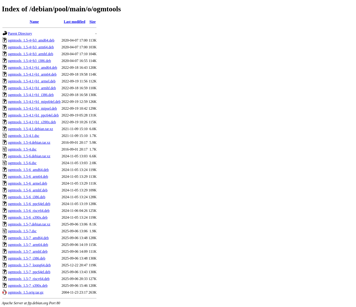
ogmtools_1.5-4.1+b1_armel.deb (31, 81)
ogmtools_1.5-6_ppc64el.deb (29, 204)
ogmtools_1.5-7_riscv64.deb (28, 279)
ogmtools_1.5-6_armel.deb (27, 183)
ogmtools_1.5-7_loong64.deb (29, 265)
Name (34, 22)
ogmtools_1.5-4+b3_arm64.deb (31, 47)
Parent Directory (20, 33)
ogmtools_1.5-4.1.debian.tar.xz (30, 129)
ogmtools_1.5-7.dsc (22, 231)
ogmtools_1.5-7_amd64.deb (28, 238)
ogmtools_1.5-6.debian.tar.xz (29, 156)
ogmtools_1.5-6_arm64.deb (28, 176)
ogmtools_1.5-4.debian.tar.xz (29, 142)
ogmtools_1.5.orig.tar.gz (25, 292)
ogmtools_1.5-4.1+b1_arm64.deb (32, 74)
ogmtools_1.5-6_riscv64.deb (28, 211)
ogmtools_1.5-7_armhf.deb (27, 251)
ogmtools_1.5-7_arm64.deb (28, 245)
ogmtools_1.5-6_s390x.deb (27, 217)
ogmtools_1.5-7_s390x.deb (27, 285)
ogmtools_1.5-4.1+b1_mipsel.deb (32, 108)
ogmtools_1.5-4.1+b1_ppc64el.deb (33, 115)
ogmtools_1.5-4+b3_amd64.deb (31, 40)
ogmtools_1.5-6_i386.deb (26, 197)
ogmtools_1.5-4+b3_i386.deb (29, 61)
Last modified (74, 22)
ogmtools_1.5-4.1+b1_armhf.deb (32, 88)
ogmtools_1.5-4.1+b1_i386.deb (31, 95)
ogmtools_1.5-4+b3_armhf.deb (30, 54)
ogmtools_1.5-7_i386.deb (26, 258)
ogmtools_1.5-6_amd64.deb (28, 170)
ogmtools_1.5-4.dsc (22, 149)
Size (92, 22)
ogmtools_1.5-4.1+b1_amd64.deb (32, 67)
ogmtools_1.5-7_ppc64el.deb (29, 272)
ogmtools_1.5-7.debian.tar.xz (29, 224)
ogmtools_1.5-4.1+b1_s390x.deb (32, 122)
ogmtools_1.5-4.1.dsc (23, 136)
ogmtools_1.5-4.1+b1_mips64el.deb (34, 102)
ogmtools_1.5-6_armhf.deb (27, 190)
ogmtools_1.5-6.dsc (22, 163)
